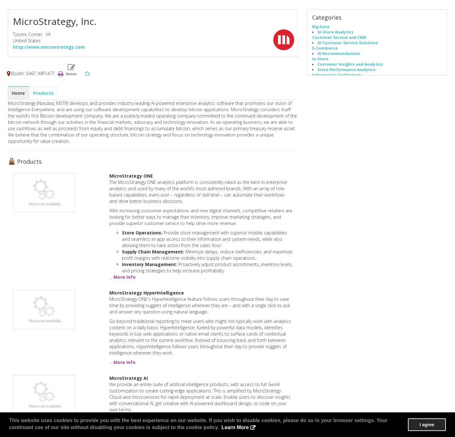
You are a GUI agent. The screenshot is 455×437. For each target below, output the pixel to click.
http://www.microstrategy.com (49, 47)
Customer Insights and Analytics (350, 64)
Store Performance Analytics (347, 69)
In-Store (320, 58)
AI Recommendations (339, 53)
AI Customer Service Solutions (348, 42)
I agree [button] (427, 424)
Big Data (320, 26)
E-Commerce (325, 48)
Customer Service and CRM (339, 37)
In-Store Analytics (336, 31)
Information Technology (336, 74)
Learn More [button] (235, 427)
